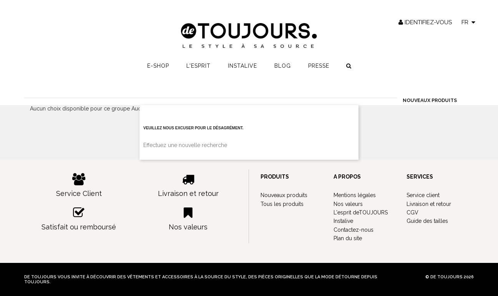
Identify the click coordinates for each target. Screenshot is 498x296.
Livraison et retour (188, 185)
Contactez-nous (354, 230)
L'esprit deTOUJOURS (361, 212)
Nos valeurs (188, 219)
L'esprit (198, 66)
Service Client (79, 185)
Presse (318, 66)
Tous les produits (282, 204)
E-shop (158, 66)
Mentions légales (355, 195)
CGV (412, 212)
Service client (423, 195)
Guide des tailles (427, 221)
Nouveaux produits (284, 195)
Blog (282, 66)
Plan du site (348, 238)
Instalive (242, 66)
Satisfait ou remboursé (79, 219)
